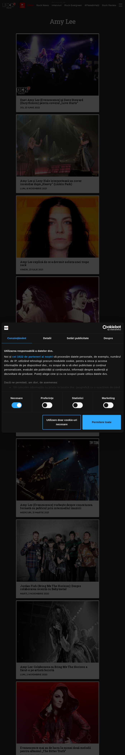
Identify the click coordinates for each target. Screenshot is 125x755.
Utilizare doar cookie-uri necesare (61, 422)
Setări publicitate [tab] (78, 338)
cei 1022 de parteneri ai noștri (32, 356)
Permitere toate (101, 422)
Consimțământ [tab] (16, 338)
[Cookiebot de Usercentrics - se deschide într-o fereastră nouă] (105, 327)
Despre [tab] (108, 338)
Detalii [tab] (47, 338)
